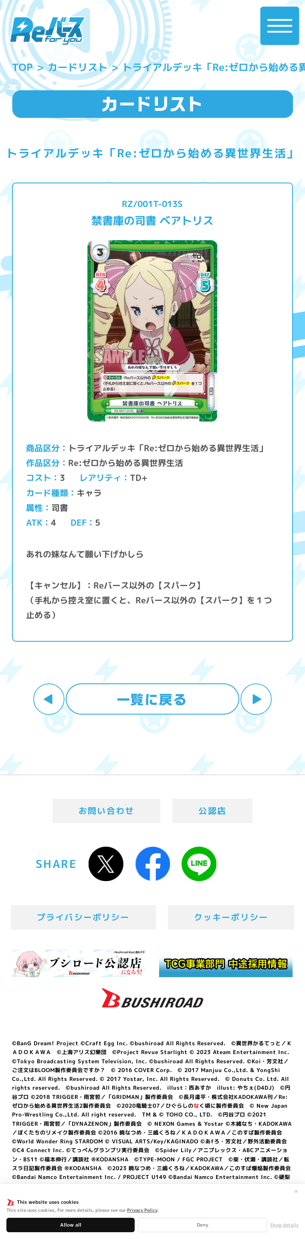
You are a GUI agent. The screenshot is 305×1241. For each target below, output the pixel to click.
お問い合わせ (106, 811)
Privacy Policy (142, 1210)
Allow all (70, 1224)
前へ (49, 699)
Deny (202, 1224)
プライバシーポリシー (83, 917)
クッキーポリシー (231, 917)
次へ (256, 699)
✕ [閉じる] (296, 1191)
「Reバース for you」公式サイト (47, 31)
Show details (284, 1225)
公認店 (212, 811)
